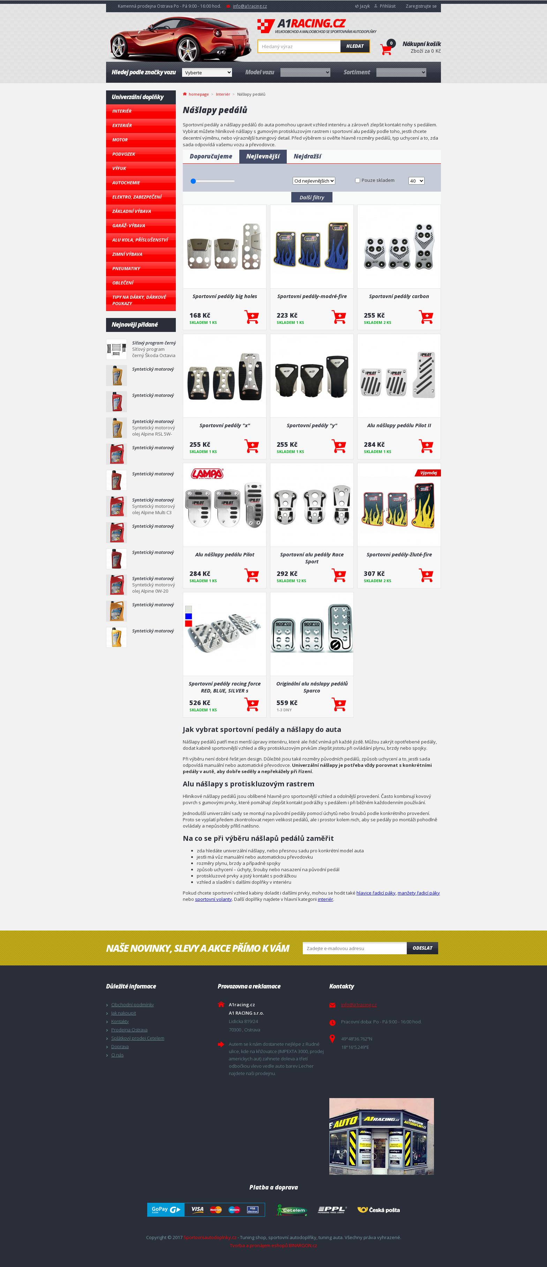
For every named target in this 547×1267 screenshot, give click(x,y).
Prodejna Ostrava (129, 1030)
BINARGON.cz (303, 1245)
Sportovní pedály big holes (225, 295)
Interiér (122, 111)
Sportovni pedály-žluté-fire (399, 554)
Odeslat (422, 948)
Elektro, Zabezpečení (137, 197)
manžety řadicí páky (419, 893)
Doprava (120, 1046)
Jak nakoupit (123, 1013)
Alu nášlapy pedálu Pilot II (399, 425)
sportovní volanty (213, 899)
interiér (325, 899)
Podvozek (123, 154)
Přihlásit (388, 6)
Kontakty (120, 1021)
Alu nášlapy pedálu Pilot (224, 554)
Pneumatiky (126, 268)
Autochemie (126, 182)
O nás (117, 1055)
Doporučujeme (211, 156)
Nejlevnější (263, 156)
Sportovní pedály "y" (312, 425)
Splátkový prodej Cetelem (137, 1038)
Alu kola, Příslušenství (140, 240)
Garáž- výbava (128, 225)
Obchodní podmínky (132, 1004)
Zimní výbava (127, 254)
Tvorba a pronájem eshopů (259, 1245)
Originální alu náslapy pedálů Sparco (312, 687)
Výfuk (119, 168)
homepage (199, 93)
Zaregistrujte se (421, 6)
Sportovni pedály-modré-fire (312, 295)
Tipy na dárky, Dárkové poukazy (139, 300)
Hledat (355, 46)
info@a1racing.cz (250, 6)
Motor (120, 139)
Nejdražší (307, 156)
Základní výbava (131, 211)
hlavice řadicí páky (376, 893)
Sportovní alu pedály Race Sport (312, 558)
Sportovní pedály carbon (399, 295)
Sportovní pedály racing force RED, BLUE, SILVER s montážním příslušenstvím (225, 687)
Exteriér (122, 125)
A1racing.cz (317, 26)
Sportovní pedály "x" (225, 425)
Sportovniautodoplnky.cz (210, 1237)
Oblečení (122, 283)
